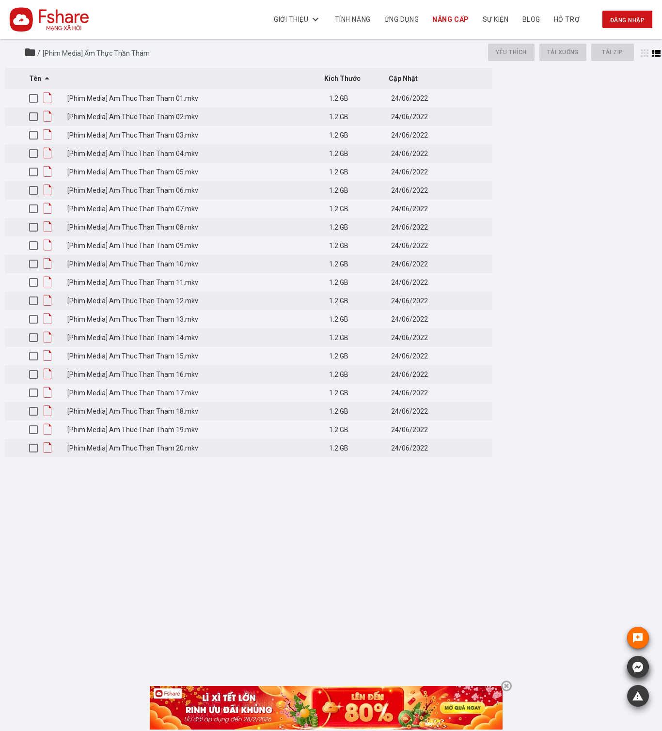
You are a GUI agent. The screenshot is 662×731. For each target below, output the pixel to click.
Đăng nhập (627, 20)
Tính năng (353, 19)
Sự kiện (496, 19)
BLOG (531, 19)
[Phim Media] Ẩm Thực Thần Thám (96, 53)
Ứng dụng (401, 19)
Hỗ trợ (567, 19)
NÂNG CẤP (451, 19)
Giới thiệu (297, 19)
